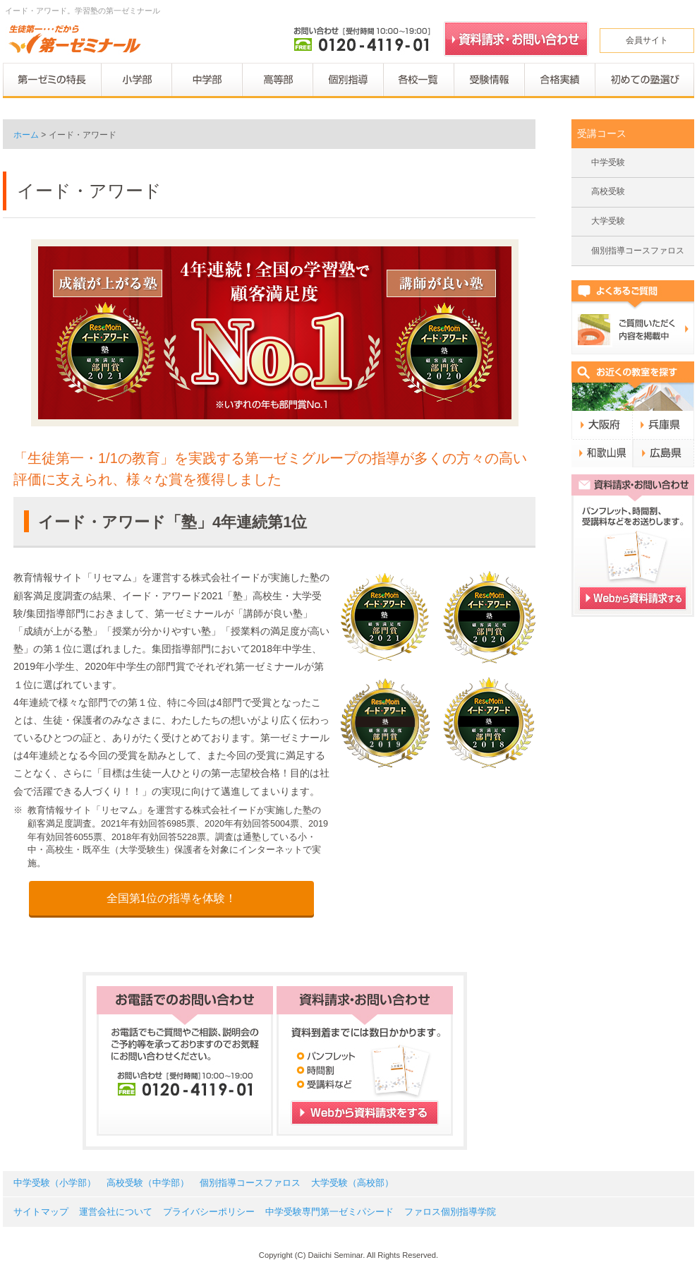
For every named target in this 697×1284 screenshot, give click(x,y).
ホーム (26, 135)
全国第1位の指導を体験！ (172, 898)
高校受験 (608, 191)
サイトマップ (40, 1212)
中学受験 (608, 162)
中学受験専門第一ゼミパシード (329, 1212)
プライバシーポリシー (209, 1212)
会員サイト (647, 40)
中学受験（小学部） (54, 1183)
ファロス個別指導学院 (450, 1212)
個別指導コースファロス (637, 251)
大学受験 (608, 221)
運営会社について (115, 1212)
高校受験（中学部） (148, 1183)
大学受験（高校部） (352, 1183)
